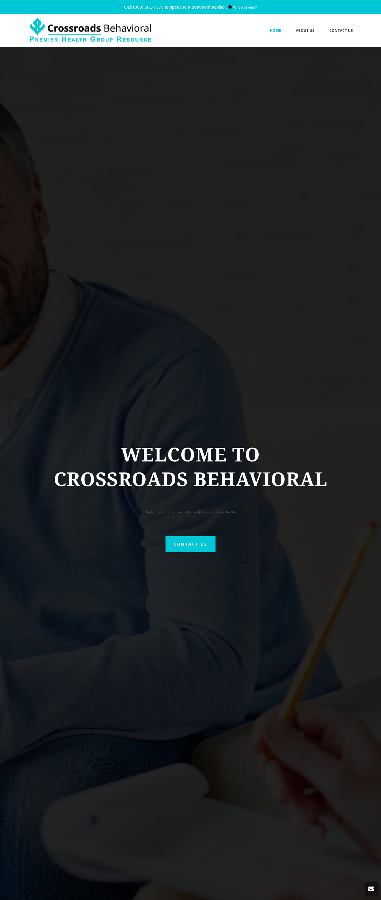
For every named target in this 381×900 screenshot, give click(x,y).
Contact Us (341, 30)
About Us (305, 30)
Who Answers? (245, 7)
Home (275, 30)
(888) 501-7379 (148, 7)
